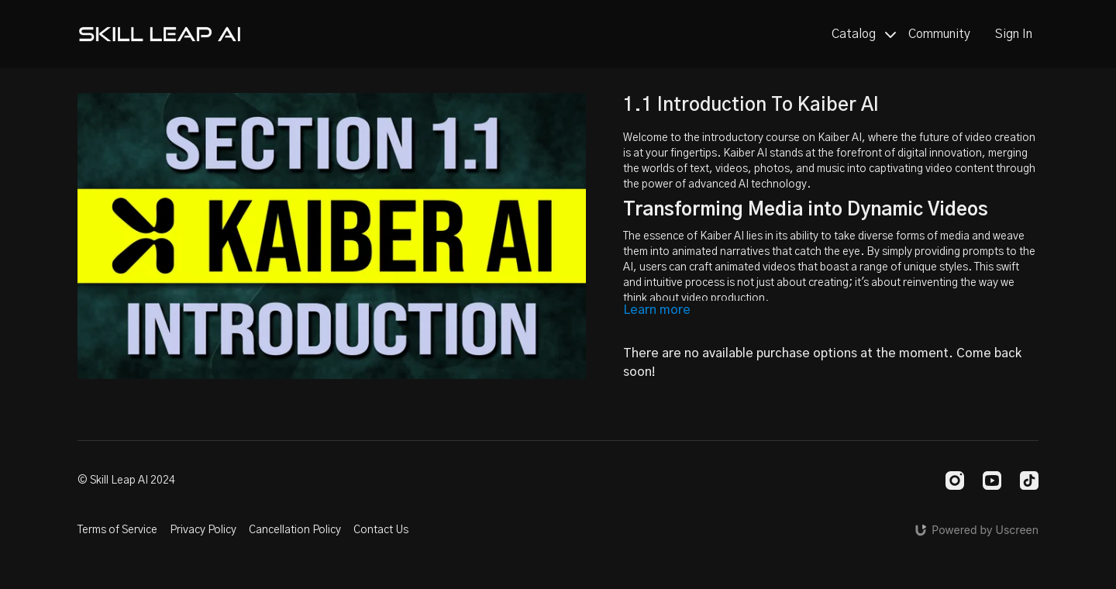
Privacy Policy (203, 530)
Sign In (1013, 34)
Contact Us (380, 530)
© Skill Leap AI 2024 (126, 480)
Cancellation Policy (295, 530)
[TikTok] (1029, 480)
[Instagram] (955, 480)
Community (939, 34)
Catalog (864, 34)
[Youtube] (992, 480)
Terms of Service (117, 530)
